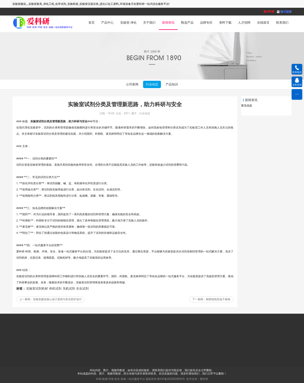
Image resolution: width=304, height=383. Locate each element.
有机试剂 (55, 295)
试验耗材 (62, 264)
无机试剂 (69, 295)
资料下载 (225, 22)
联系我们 (282, 22)
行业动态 (152, 84)
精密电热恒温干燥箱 (218, 306)
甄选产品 (187, 22)
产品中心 (107, 22)
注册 (289, 11)
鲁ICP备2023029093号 (171, 378)
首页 (91, 22)
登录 (280, 11)
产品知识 (172, 84)
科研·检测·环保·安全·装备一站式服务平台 (120, 378)
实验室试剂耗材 (37, 295)
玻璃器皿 (48, 264)
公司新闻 (132, 84)
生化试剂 (82, 295)
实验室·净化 (128, 22)
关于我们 (149, 22)
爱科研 (20, 258)
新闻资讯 (168, 22)
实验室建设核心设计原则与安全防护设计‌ (57, 306)
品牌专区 (206, 22)
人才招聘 (244, 22)
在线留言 (263, 22)
